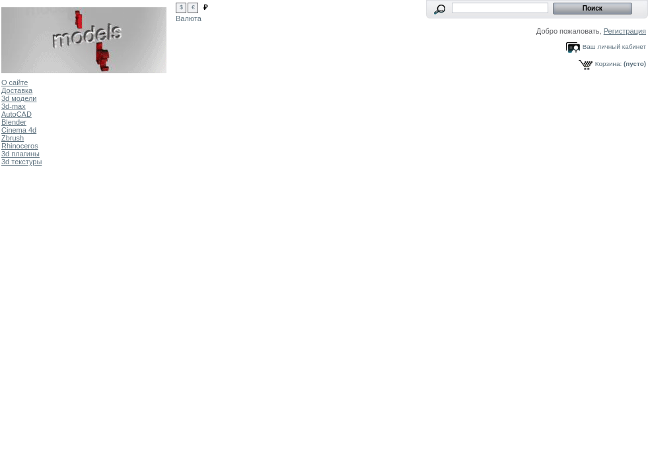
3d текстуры (21, 162)
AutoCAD (16, 114)
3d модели (18, 98)
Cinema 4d (18, 130)
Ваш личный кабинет (614, 46)
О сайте (14, 82)
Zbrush (12, 138)
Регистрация (625, 31)
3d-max (13, 106)
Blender (13, 122)
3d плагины (20, 154)
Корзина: (608, 63)
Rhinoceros (19, 146)
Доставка (16, 90)
